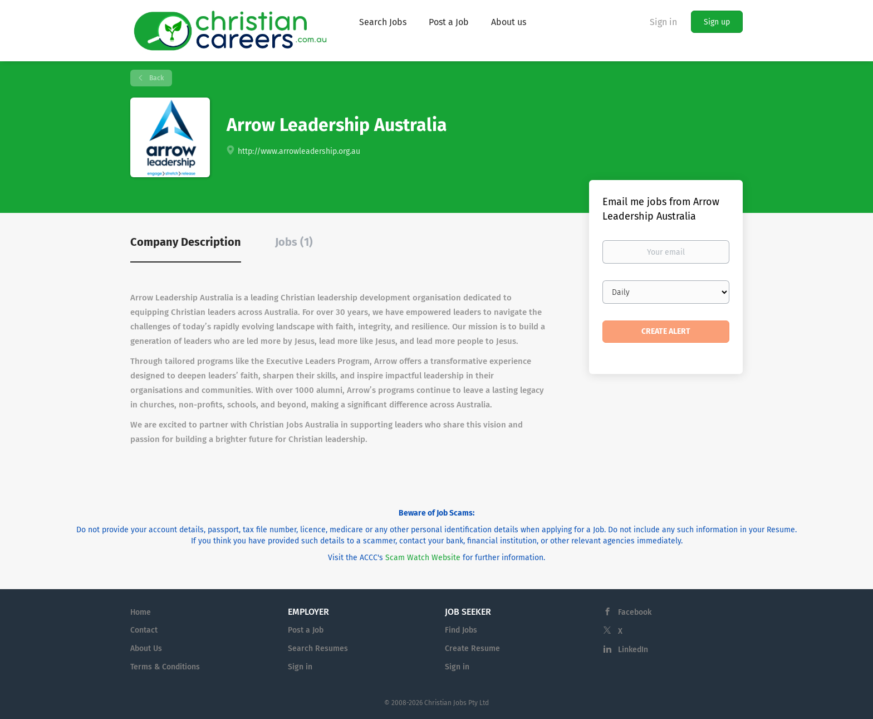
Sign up (717, 22)
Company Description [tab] (185, 242)
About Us (146, 648)
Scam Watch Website (422, 557)
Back (156, 78)
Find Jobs (461, 630)
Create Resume (472, 648)
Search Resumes (318, 648)
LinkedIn (633, 649)
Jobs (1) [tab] (294, 242)
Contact (144, 630)
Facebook (634, 612)
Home (140, 612)
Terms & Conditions (165, 667)
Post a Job (305, 630)
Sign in (663, 22)
